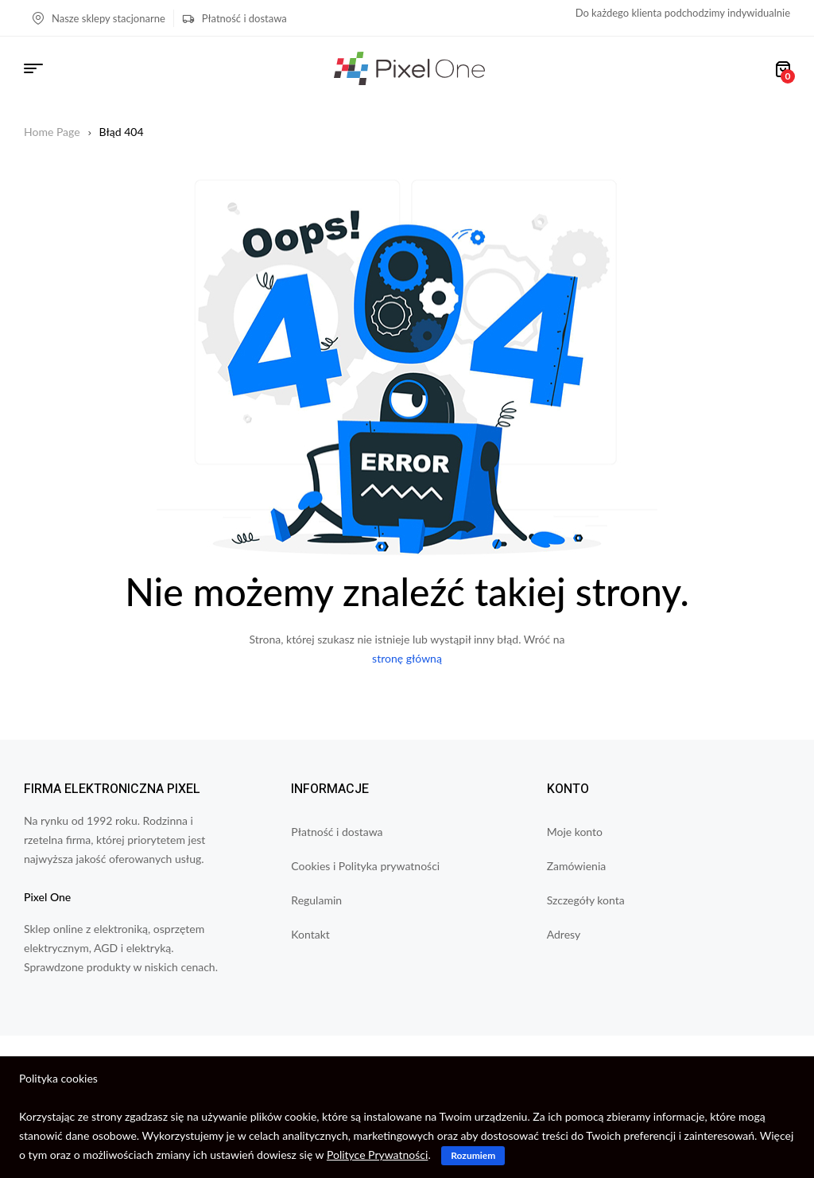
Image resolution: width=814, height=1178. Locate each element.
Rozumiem (473, 1155)
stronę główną (407, 658)
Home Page (52, 131)
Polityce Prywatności (377, 1154)
